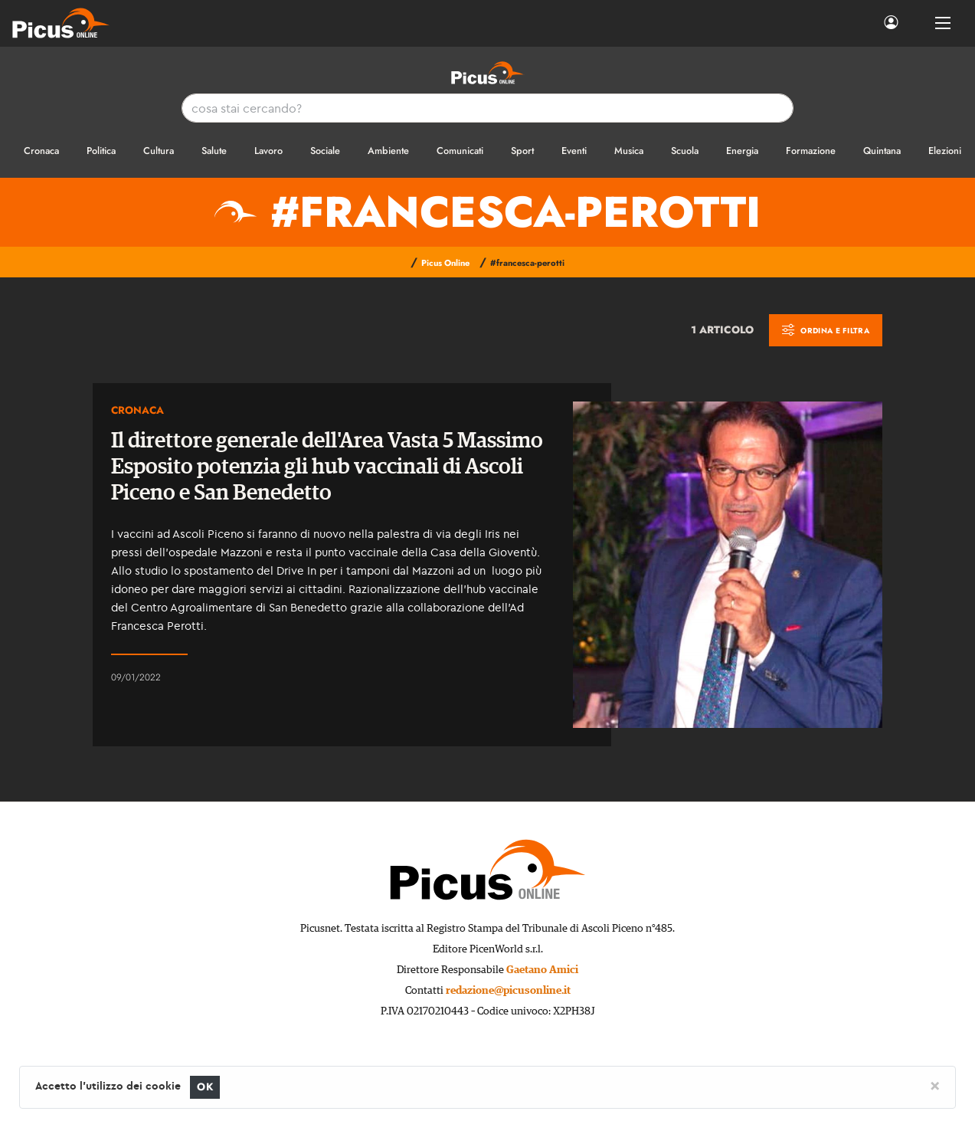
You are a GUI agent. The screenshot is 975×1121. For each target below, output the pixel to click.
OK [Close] (205, 1087)
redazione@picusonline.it (508, 990)
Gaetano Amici (542, 970)
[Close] (934, 1085)
